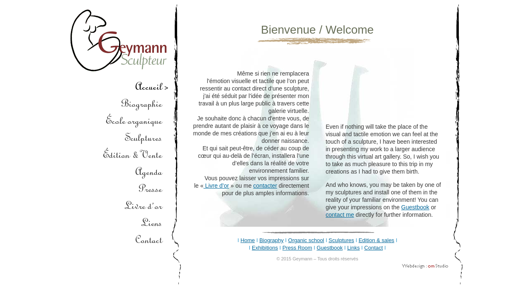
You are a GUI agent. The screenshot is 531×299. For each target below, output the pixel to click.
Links (353, 248)
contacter (265, 185)
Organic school (306, 240)
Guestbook (415, 207)
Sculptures (341, 240)
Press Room (297, 248)
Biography (271, 240)
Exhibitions (265, 248)
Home (248, 240)
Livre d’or (216, 185)
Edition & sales (376, 240)
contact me (340, 214)
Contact (373, 248)
